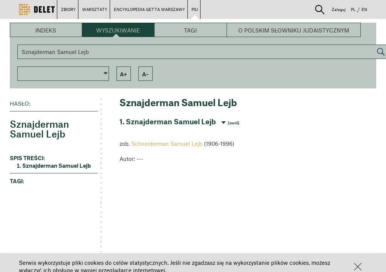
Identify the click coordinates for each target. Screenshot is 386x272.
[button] (357, 266)
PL (353, 9)
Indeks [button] (45, 30)
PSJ (194, 9)
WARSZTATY (94, 9)
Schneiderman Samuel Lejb (166, 143)
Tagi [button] (190, 30)
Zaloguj (339, 9)
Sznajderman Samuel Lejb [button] (56, 165)
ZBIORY (68, 9)
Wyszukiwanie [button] (118, 30)
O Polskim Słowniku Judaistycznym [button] (293, 30)
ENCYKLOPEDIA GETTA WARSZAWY (149, 9)
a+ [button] (123, 74)
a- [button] (145, 74)
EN (364, 9)
